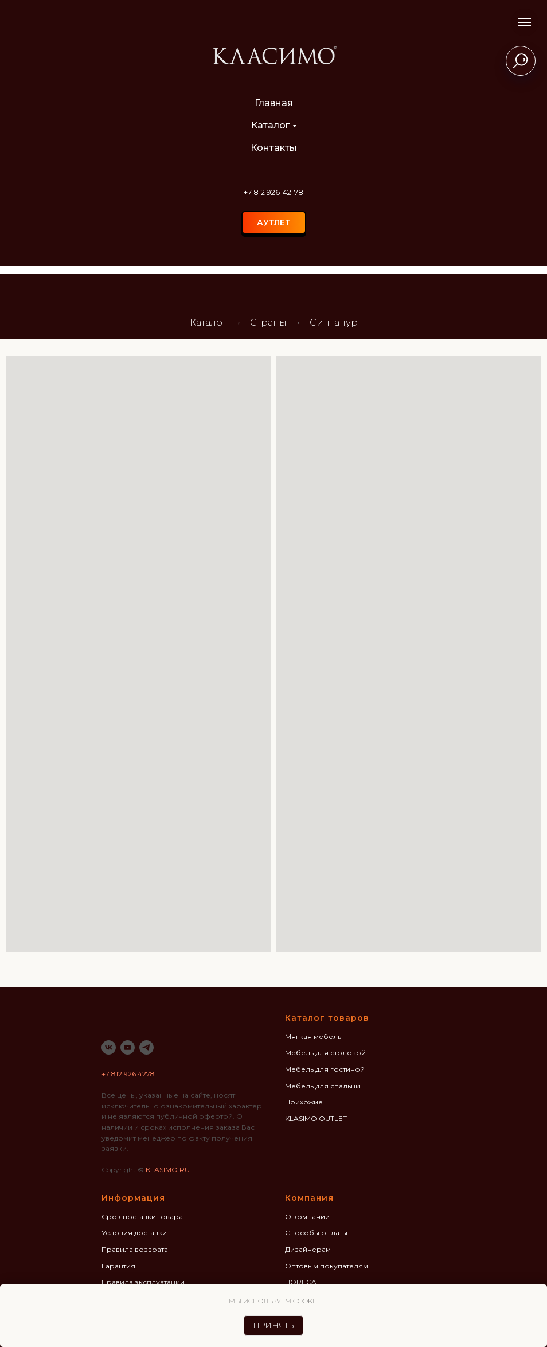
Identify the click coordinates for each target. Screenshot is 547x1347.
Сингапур (334, 322)
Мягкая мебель (313, 1036)
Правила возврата (134, 1249)
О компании (307, 1216)
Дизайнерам (308, 1249)
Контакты (274, 147)
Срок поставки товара (142, 1216)
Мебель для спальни (322, 1085)
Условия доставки (134, 1232)
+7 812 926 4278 (128, 1073)
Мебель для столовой (325, 1052)
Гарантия (118, 1266)
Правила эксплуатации (143, 1282)
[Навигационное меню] (524, 22)
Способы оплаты (316, 1232)
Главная (274, 102)
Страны (268, 322)
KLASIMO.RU (168, 1169)
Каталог (270, 125)
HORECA (301, 1282)
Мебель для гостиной (325, 1069)
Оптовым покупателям (326, 1266)
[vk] (108, 1047)
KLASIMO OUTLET (316, 1118)
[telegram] (146, 1047)
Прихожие (304, 1102)
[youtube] (127, 1047)
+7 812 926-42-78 (273, 192)
